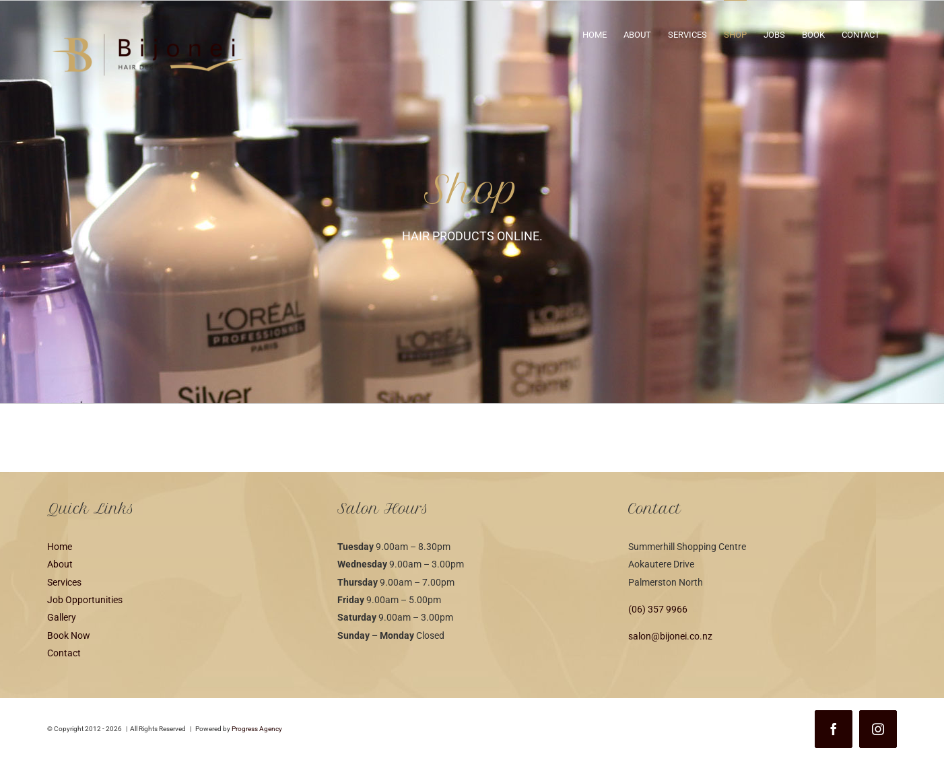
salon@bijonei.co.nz (670, 636)
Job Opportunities (85, 599)
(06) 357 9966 (657, 609)
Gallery (61, 617)
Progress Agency (257, 728)
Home (59, 546)
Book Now (68, 635)
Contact (64, 653)
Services (64, 582)
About (60, 564)
